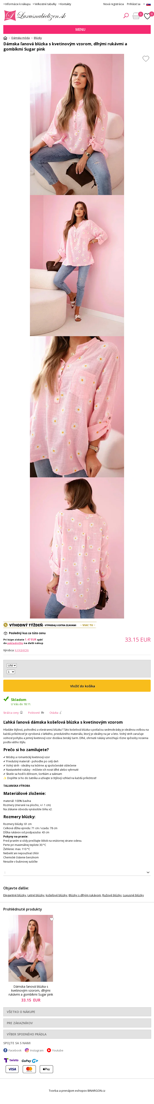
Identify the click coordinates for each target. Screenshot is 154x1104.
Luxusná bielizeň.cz (34, 15)
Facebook (15, 1050)
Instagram (37, 1050)
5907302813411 (77, 872)
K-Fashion (22, 650)
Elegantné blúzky (14, 895)
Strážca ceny (11, 713)
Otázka (54, 713)
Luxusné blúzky (133, 895)
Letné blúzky (36, 895)
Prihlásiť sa (133, 4)
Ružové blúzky (112, 895)
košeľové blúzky (56, 895)
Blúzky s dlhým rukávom (85, 895)
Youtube (57, 1050)
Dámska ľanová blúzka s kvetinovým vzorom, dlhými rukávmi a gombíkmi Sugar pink (31, 991)
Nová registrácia (113, 4)
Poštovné (34, 713)
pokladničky (15, 643)
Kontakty (65, 4)
